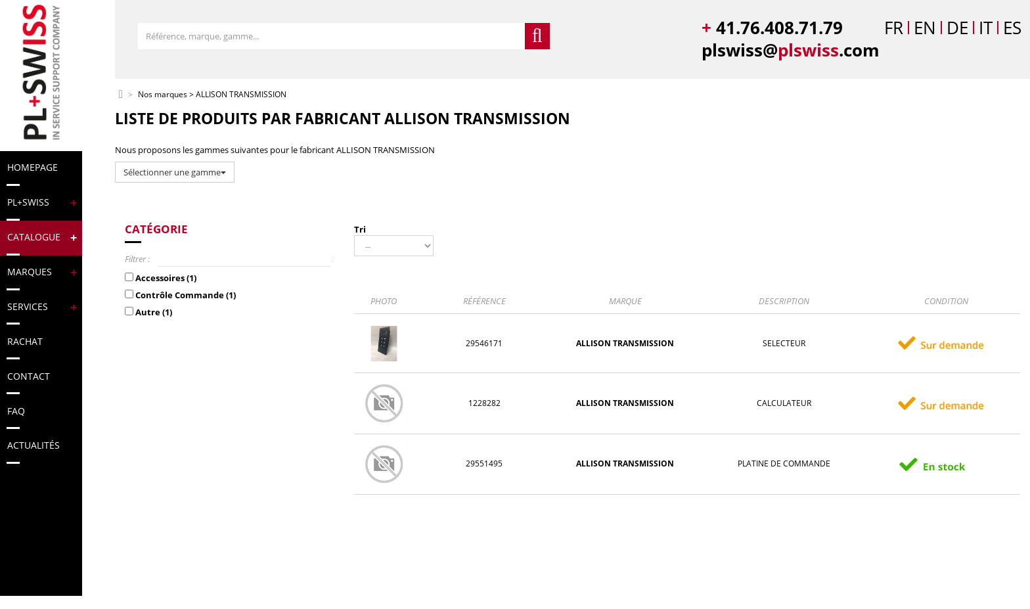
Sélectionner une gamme (174, 172)
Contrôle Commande (185, 295)
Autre (153, 312)
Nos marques (162, 95)
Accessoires (165, 278)
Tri (360, 229)
